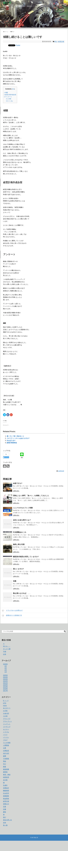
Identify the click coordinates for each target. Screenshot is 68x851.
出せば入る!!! (11, 440)
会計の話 (6, 753)
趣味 (4, 812)
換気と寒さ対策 (19, 544)
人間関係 (6, 745)
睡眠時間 (6, 790)
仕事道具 (6, 750)
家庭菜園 (6, 769)
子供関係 (6, 758)
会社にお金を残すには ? (22, 520)
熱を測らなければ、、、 (22, 593)
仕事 (4, 748)
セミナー (6, 729)
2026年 (5, 664)
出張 (4, 654)
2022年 (5, 681)
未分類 (5, 780)
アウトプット (7, 721)
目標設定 (6, 788)
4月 (6, 666)
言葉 (4, 806)
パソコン (6, 737)
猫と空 (7, 2)
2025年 (5, 675)
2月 (6, 670)
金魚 (4, 822)
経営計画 (61, 41)
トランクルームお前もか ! (12, 610)
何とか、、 (6, 646)
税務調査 (6, 796)
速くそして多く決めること (15, 436)
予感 (4, 651)
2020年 (5, 685)
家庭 (4, 766)
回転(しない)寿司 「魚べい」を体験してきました (31, 495)
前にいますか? (18, 569)
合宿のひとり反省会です (12, 615)
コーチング (6, 726)
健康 (4, 756)
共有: (9, 99)
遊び (4, 817)
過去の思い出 (7, 820)
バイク (5, 734)
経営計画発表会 (12, 443)
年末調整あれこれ (19, 532)
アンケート (8, 97)
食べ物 (5, 825)
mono (5, 705)
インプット (6, 724)
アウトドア (6, 718)
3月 (6, 668)
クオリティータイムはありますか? (18, 438)
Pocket (18, 45)
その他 (5, 716)
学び (55, 41)
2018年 (5, 689)
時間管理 (6, 777)
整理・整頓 (6, 774)
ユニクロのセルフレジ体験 (23, 508)
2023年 (5, 679)
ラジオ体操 (6, 742)
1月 (6, 672)
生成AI (5, 785)
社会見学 (6, 793)
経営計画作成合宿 (10, 94)
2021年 (5, 683)
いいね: (9, 101)
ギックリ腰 (6, 649)
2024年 (5, 677)
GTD (4, 703)
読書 (4, 809)
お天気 (5, 710)
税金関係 (6, 798)
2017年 (5, 690)
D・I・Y (5, 700)
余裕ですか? (17, 483)
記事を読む (16, 491)
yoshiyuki (61, 471)
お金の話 (6, 713)
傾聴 (6, 92)
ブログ (5, 740)
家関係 (5, 772)
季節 (4, 761)
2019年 (5, 687)
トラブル (6, 732)
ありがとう (6, 708)
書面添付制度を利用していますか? (26, 557)
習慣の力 (6, 804)
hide (13, 89)
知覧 (14, 581)
